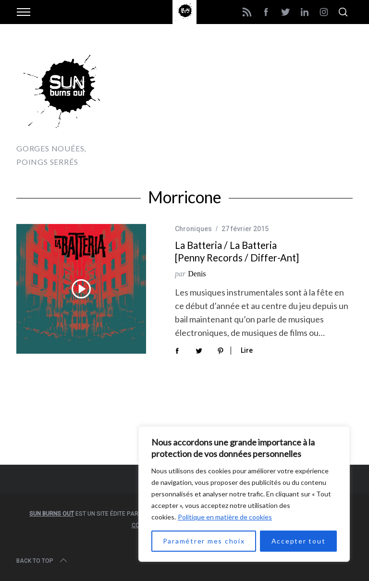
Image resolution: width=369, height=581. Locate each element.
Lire (247, 350)
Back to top (42, 561)
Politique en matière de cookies (225, 517)
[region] (244, 494)
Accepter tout (298, 541)
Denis (197, 274)
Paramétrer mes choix (204, 541)
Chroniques (193, 229)
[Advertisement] (240, 105)
